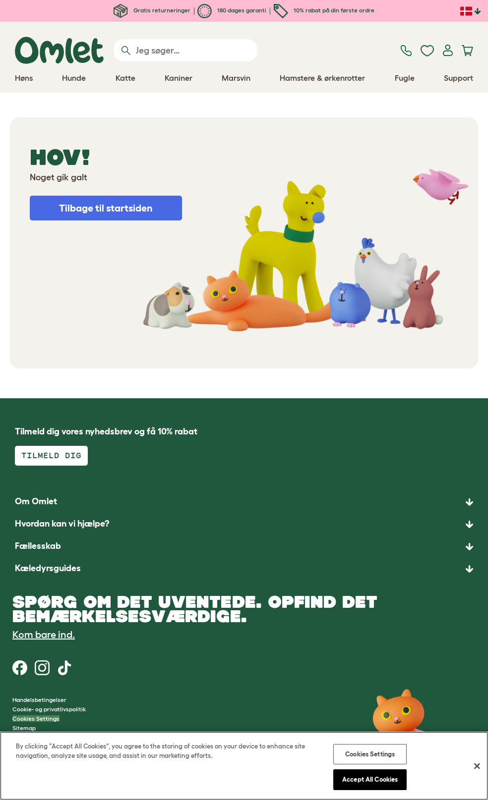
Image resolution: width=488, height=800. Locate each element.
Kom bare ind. (43, 634)
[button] (244, 569)
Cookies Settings (36, 718)
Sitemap (24, 728)
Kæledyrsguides (48, 568)
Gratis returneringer (152, 10)
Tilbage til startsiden (106, 208)
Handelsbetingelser (39, 699)
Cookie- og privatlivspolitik (49, 709)
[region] (244, 766)
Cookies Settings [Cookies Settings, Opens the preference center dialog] (370, 754)
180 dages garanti (231, 10)
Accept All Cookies (370, 779)
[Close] (477, 766)
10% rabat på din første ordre (324, 10)
